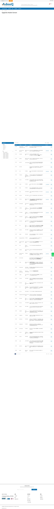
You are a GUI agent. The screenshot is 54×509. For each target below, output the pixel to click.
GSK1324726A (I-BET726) (21, 254)
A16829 (16, 336)
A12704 (16, 179)
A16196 (16, 306)
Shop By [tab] (4, 142)
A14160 (16, 262)
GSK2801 (20, 249)
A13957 (16, 245)
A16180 (16, 302)
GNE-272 (20, 162)
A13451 (16, 225)
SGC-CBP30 (20, 212)
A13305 (16, 216)
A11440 (16, 146)
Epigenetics (6, 10)
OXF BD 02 (20, 319)
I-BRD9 (20, 274)
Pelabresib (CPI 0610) (22, 294)
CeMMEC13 (20, 315)
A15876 (16, 278)
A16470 (16, 332)
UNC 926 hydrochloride (21, 271)
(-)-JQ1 (20, 262)
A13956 (16, 241)
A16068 (16, 291)
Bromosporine (21, 203)
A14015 (16, 249)
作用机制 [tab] (4, 144)
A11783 (16, 150)
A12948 (16, 195)
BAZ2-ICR (20, 282)
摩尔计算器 (28, 500)
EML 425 (20, 302)
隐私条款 (41, 497)
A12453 (16, 158)
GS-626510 (20, 216)
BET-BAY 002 (21, 328)
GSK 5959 (20, 298)
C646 (20, 191)
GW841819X (21, 324)
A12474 (16, 162)
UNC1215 (20, 195)
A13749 (16, 234)
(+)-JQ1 (20, 184)
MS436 (20, 234)
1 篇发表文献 (47, 150)
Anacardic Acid (21, 267)
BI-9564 (20, 306)
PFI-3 (20, 245)
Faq (27, 497)
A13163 (16, 203)
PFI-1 (20, 171)
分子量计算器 (29, 502)
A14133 (16, 253)
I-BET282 (20, 154)
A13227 (16, 212)
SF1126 (20, 179)
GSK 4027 (20, 166)
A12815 (16, 191)
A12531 (16, 166)
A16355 (16, 315)
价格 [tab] (3, 151)
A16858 (16, 350)
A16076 (16, 294)
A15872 (16, 274)
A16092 (16, 298)
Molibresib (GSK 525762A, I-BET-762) (22, 147)
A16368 (16, 328)
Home (2, 10)
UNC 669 (20, 229)
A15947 (16, 282)
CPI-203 (20, 199)
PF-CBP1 (20, 278)
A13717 (16, 229)
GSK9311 (20, 158)
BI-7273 (20, 291)
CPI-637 (20, 332)
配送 (15, 497)
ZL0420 (20, 336)
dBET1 (20, 350)
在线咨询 (11, 0)
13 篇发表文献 (47, 184)
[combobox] (29, 4)
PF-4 (20, 225)
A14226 (16, 267)
